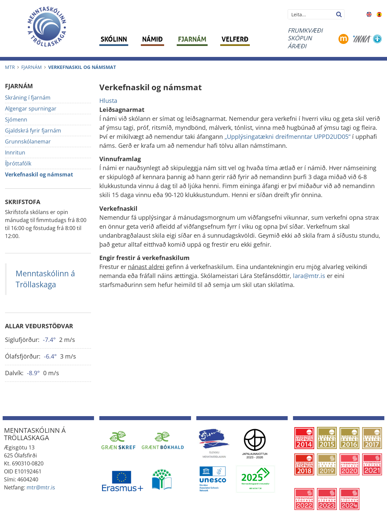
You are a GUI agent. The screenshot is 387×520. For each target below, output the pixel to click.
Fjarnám (31, 67)
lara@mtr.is (310, 276)
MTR (10, 67)
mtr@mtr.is (41, 487)
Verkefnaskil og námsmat (82, 67)
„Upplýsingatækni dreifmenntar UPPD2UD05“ (287, 136)
